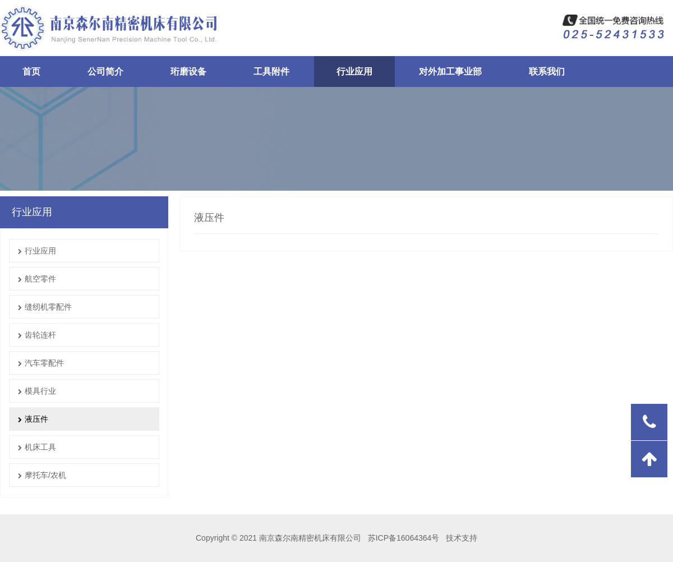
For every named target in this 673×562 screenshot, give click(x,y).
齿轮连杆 (37, 334)
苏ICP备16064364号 (403, 537)
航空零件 (37, 278)
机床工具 (37, 447)
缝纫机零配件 (45, 306)
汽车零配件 (41, 362)
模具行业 (37, 390)
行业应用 (37, 250)
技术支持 (461, 537)
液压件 (33, 418)
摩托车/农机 (42, 475)
